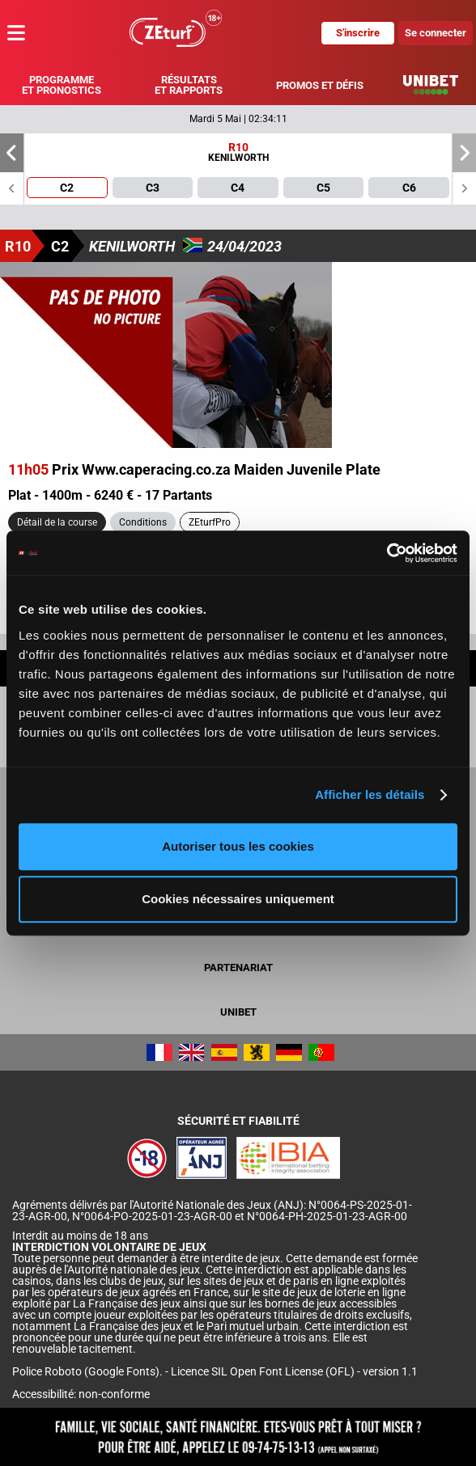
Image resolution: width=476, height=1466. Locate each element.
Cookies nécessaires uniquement (238, 899)
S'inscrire (358, 33)
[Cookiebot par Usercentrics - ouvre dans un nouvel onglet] (386, 553)
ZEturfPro (210, 522)
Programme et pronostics (61, 85)
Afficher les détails (369, 794)
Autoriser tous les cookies (238, 846)
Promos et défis (319, 85)
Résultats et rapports (189, 85)
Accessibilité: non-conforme (81, 1394)
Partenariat (238, 967)
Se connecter (435, 33)
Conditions (143, 522)
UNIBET (238, 1012)
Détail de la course (57, 522)
